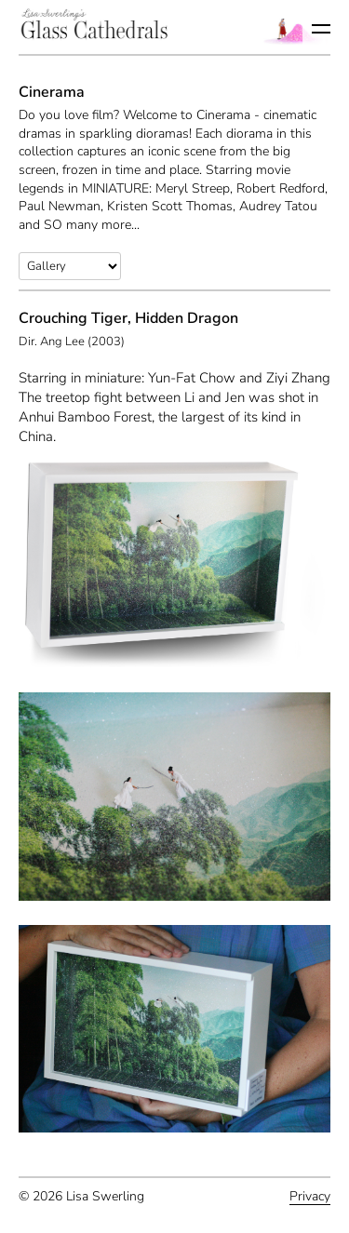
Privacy (309, 1196)
